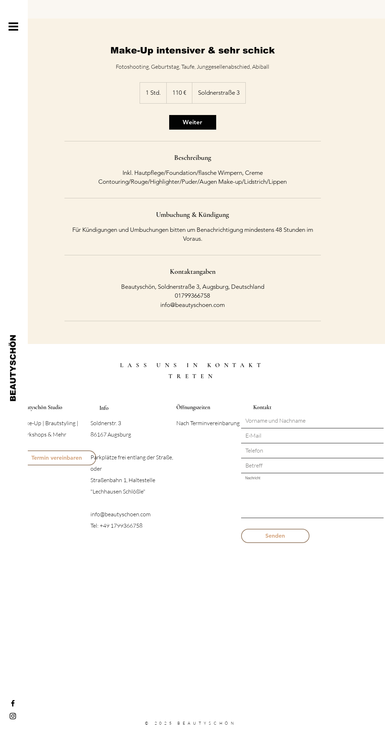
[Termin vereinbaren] (56, 457)
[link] (192, 122)
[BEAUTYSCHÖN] (13, 368)
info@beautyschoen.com (120, 514)
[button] (13, 26)
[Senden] (275, 536)
